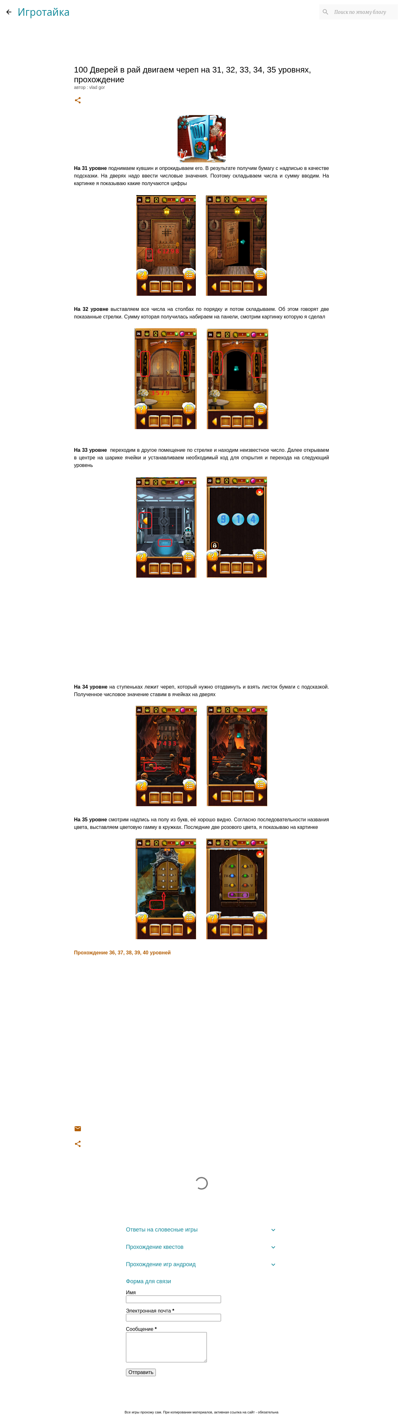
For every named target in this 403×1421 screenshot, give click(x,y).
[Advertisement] (201, 631)
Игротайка (44, 12)
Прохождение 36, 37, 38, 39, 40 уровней (122, 952)
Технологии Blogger (201, 1399)
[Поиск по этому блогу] (365, 12)
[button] (78, 100)
